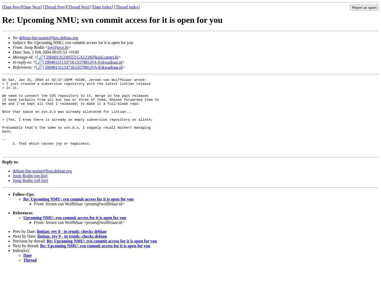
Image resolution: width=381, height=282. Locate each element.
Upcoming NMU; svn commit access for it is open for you (74, 233)
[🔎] (41, 57)
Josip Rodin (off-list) (30, 195)
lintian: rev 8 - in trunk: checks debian (71, 246)
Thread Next (78, 7)
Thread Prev (54, 7)
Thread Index (127, 7)
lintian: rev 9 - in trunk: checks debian (72, 251)
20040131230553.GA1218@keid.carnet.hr (82, 57)
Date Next (31, 7)
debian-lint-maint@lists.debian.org (48, 38)
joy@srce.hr (58, 47)
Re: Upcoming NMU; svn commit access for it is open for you (78, 214)
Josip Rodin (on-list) (30, 191)
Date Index (102, 7)
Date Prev (11, 7)
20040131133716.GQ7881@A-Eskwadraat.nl (83, 62)
